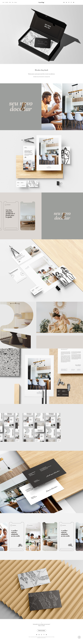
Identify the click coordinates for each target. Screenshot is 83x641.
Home (3, 2)
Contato (15, 2)
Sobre (10, 2)
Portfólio (6, 2)
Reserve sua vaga (41, 630)
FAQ (12, 2)
